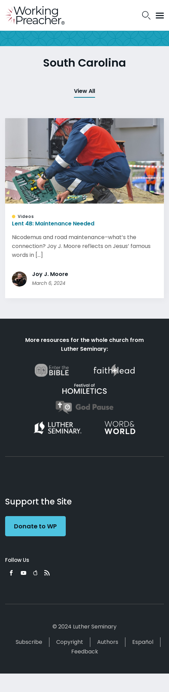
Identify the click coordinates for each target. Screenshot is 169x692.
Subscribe (29, 642)
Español (142, 642)
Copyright (69, 642)
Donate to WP (35, 526)
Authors (107, 642)
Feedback (84, 651)
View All (84, 91)
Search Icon (146, 15)
